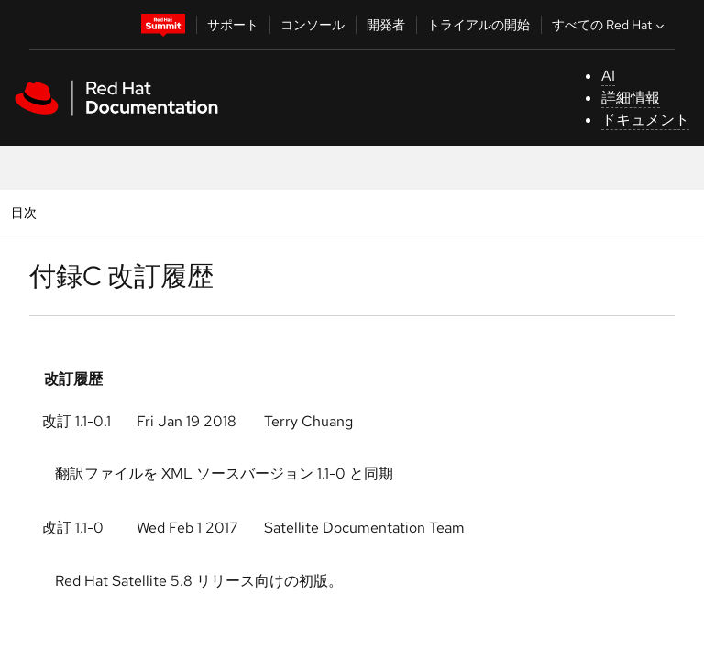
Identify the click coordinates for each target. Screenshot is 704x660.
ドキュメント (645, 119)
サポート (232, 24)
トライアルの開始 (478, 24)
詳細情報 (630, 97)
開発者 (386, 24)
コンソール (312, 24)
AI (608, 75)
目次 (26, 212)
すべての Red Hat (610, 24)
